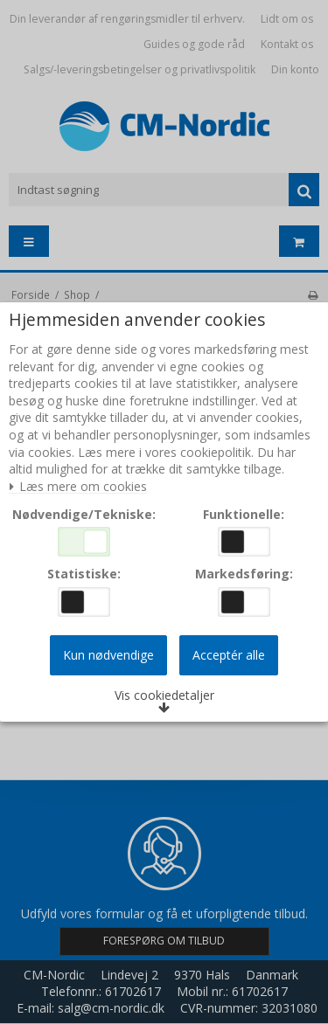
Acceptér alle (228, 655)
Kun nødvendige (108, 655)
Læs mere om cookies (78, 487)
